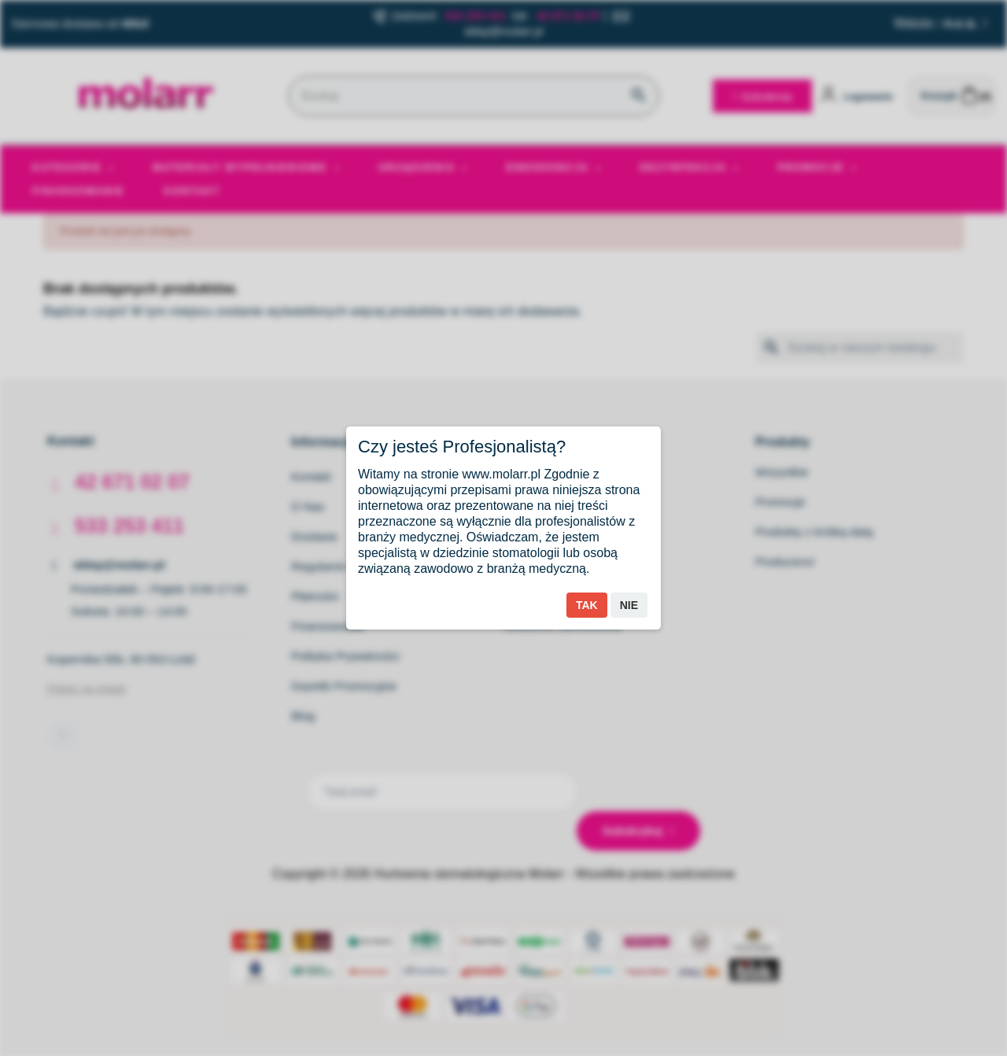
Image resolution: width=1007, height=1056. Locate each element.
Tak (587, 605)
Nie (629, 605)
